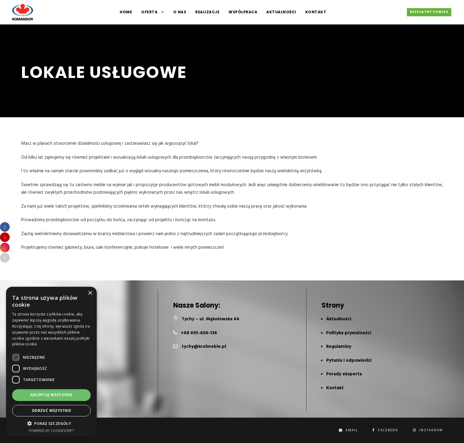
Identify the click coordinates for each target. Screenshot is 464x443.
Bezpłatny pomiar (429, 12)
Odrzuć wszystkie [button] (51, 410)
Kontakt (315, 12)
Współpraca (243, 12)
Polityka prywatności (348, 333)
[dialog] (51, 362)
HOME (126, 12)
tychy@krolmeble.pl (204, 346)
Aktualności (281, 12)
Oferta (149, 12)
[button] (51, 423)
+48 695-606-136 (199, 333)
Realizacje (207, 12)
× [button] (90, 293)
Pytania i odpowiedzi (349, 360)
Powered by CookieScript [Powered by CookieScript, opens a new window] (51, 430)
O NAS (180, 12)
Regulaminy (338, 346)
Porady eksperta (344, 374)
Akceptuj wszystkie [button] (51, 394)
